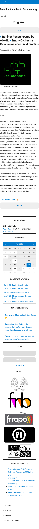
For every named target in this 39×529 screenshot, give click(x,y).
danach (19, 206)
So (34, 248)
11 (29, 256)
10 (24, 256)
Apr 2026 (19, 244)
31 (10, 252)
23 (19, 265)
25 (29, 265)
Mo (5, 248)
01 (15, 252)
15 (15, 261)
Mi (15, 248)
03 (24, 252)
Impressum (7, 515)
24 (24, 265)
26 (34, 265)
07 (10, 256)
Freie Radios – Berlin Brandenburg (18, 9)
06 (5, 256)
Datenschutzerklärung (11, 521)
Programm (7, 505)
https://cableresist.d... (21, 339)
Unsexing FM (12, 478)
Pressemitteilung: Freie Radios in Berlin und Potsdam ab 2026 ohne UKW (20, 472)
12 (34, 256)
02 (19, 252)
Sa (29, 248)
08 (15, 256)
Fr (24, 248)
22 (15, 265)
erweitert (20, 365)
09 (19, 256)
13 (5, 261)
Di (10, 248)
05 (34, 252)
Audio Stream (8, 229)
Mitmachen (7, 510)
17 (24, 261)
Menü (3, 16)
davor (19, 30)
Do (19, 248)
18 (29, 261)
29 (15, 269)
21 (10, 265)
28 (10, 269)
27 (5, 269)
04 (29, 252)
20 (5, 265)
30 (5, 252)
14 (10, 261)
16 (19, 261)
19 (34, 261)
